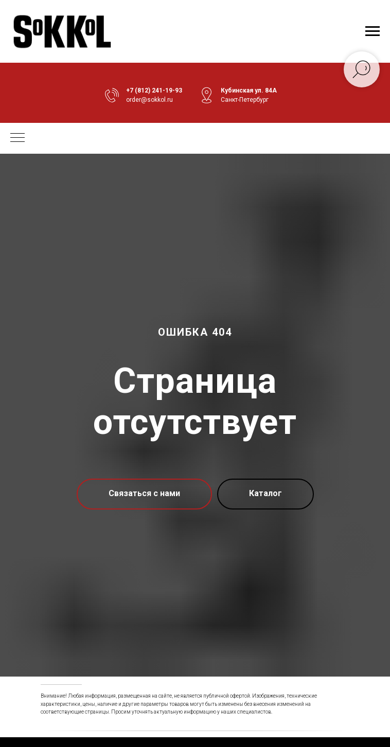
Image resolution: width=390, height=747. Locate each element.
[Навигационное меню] (372, 31)
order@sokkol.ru (149, 99)
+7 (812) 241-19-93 (154, 90)
